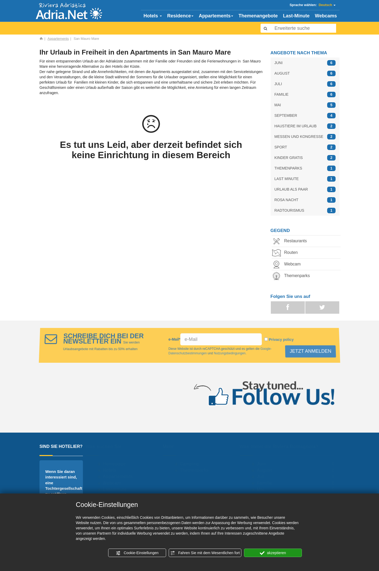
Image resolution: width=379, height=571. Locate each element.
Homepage (115, 463)
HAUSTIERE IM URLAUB (305, 126)
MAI (305, 105)
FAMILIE (305, 94)
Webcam (288, 264)
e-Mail (175, 339)
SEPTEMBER (305, 115)
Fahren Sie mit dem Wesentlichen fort (205, 553)
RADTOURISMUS (305, 210)
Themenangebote (258, 15)
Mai (261, 489)
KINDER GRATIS (305, 158)
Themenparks (293, 276)
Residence (180, 15)
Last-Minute (296, 15)
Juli (262, 476)
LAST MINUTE (305, 179)
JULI (305, 84)
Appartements (216, 15)
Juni (262, 463)
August (265, 470)
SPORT (305, 147)
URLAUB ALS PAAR (305, 189)
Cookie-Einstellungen (137, 553)
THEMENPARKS (305, 168)
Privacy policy (280, 340)
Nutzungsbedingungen (230, 353)
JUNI (305, 63)
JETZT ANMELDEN (312, 351)
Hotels (152, 15)
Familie (265, 483)
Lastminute (116, 489)
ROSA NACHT (305, 200)
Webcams (326, 15)
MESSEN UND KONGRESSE (305, 136)
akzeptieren (273, 553)
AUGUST (305, 73)
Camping (190, 463)
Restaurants (292, 241)
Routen (287, 253)
